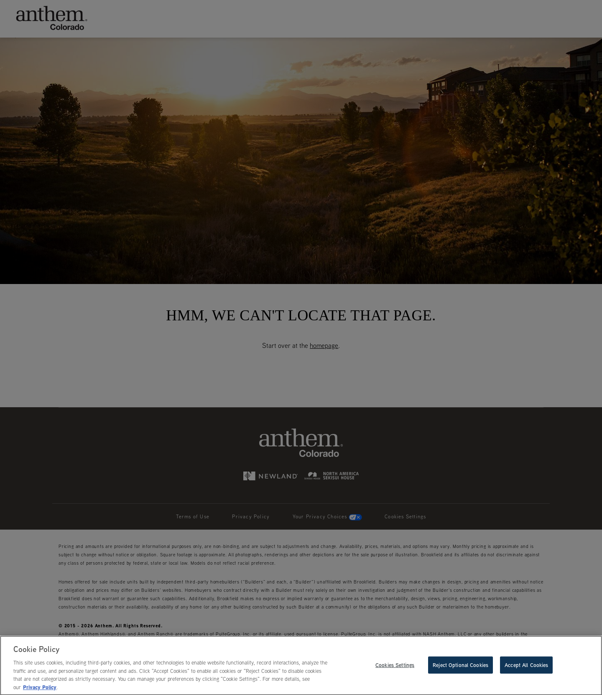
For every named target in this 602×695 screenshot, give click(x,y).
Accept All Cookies (526, 666)
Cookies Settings (394, 666)
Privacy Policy (39, 688)
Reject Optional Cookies (460, 666)
